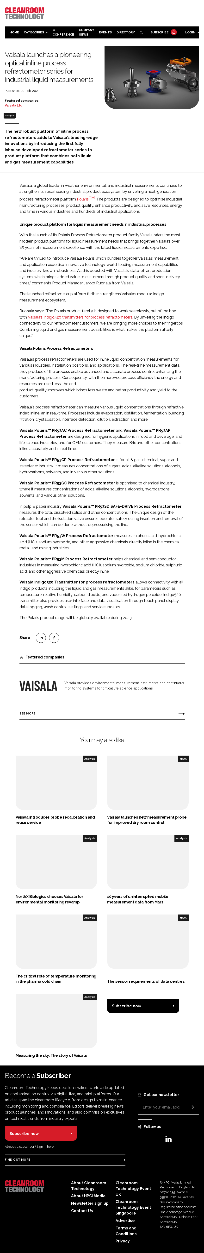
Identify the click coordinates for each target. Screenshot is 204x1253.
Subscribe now (126, 1006)
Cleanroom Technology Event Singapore (133, 1207)
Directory (126, 32)
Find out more (17, 1159)
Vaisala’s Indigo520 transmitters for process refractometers (80, 317)
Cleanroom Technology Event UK (133, 1189)
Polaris (86, 199)
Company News (86, 32)
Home (14, 32)
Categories (34, 32)
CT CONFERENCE (63, 32)
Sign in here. (45, 1146)
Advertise (125, 1220)
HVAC (183, 758)
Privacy (123, 1241)
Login (190, 32)
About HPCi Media (88, 1196)
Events (105, 32)
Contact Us (82, 1211)
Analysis (9, 115)
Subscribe (163, 32)
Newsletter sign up (90, 1203)
